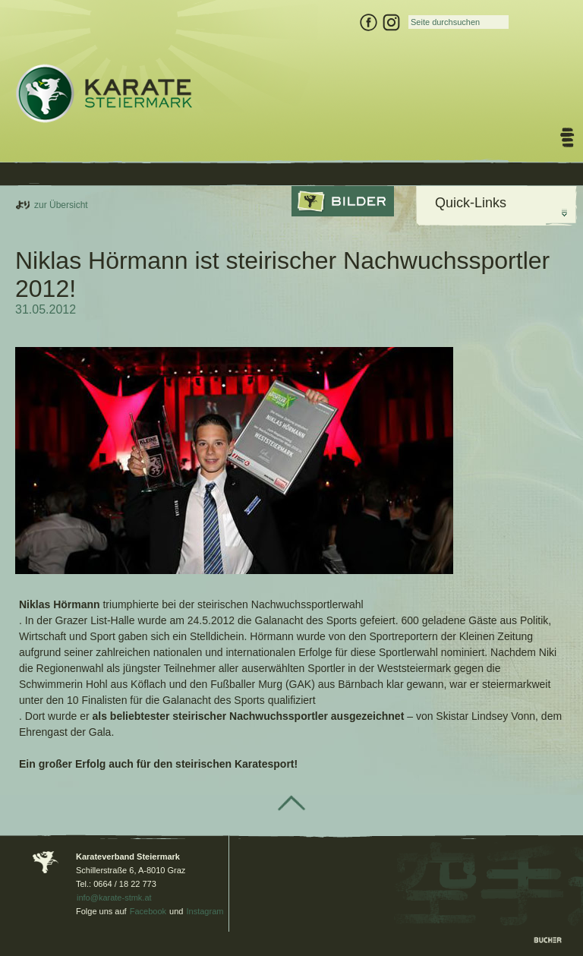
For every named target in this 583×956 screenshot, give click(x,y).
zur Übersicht (61, 205)
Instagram (205, 911)
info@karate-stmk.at (114, 897)
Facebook (148, 911)
